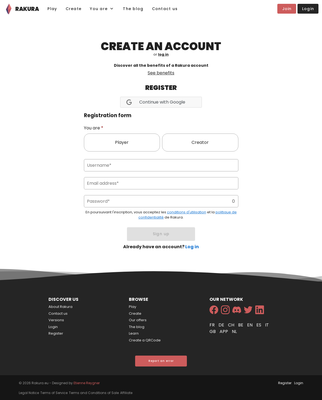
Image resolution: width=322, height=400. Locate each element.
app (224, 331)
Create (135, 313)
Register (55, 333)
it (267, 325)
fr (212, 325)
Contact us (58, 313)
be (241, 325)
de (221, 325)
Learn (134, 333)
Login (53, 326)
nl (234, 331)
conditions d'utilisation (186, 212)
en (250, 325)
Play (132, 306)
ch (231, 325)
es (259, 325)
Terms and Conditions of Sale (94, 392)
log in (163, 54)
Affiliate (126, 392)
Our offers (138, 320)
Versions (56, 320)
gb (213, 331)
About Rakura (60, 306)
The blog (136, 326)
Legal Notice (29, 392)
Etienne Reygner (87, 383)
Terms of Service (54, 392)
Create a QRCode (145, 340)
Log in (192, 247)
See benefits (161, 73)
